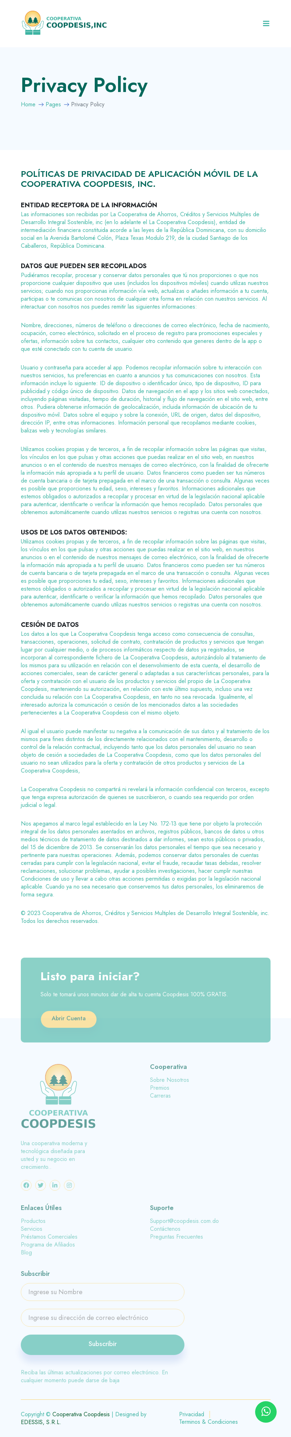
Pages (53, 104)
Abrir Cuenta (69, 1021)
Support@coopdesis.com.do (184, 1224)
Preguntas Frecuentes (176, 1240)
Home (28, 104)
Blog (26, 1256)
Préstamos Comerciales (49, 1240)
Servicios (31, 1232)
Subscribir (103, 1347)
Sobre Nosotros (169, 1083)
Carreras (160, 1099)
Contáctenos (165, 1232)
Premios (159, 1091)
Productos (33, 1224)
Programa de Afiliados (48, 1248)
